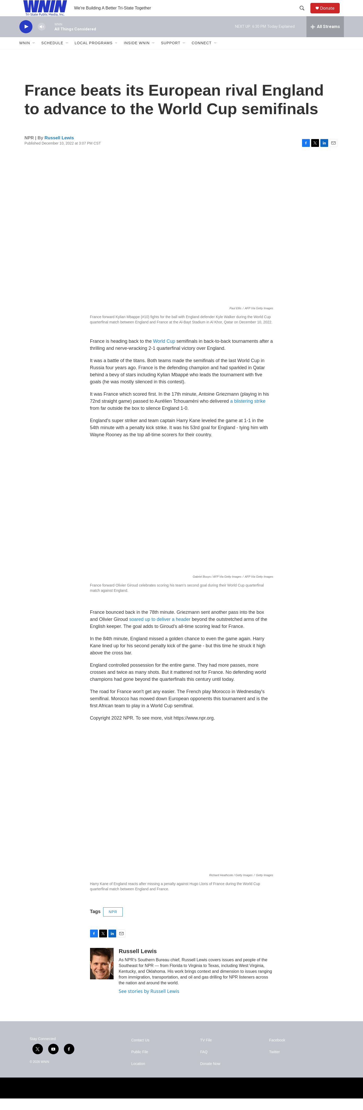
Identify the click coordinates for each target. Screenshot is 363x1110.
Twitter (274, 1063)
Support (170, 54)
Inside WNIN (137, 54)
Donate (330, 13)
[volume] (41, 38)
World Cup (164, 352)
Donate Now (210, 1075)
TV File (206, 1052)
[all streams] (325, 37)
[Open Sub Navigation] (34, 54)
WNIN (24, 54)
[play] (26, 38)
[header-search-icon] (304, 14)
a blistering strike (248, 412)
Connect (201, 54)
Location (138, 1075)
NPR (113, 923)
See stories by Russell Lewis (149, 1002)
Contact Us (140, 1052)
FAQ (204, 1063)
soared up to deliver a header (160, 630)
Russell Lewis (59, 149)
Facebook (277, 1052)
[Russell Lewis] (102, 975)
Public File (139, 1063)
